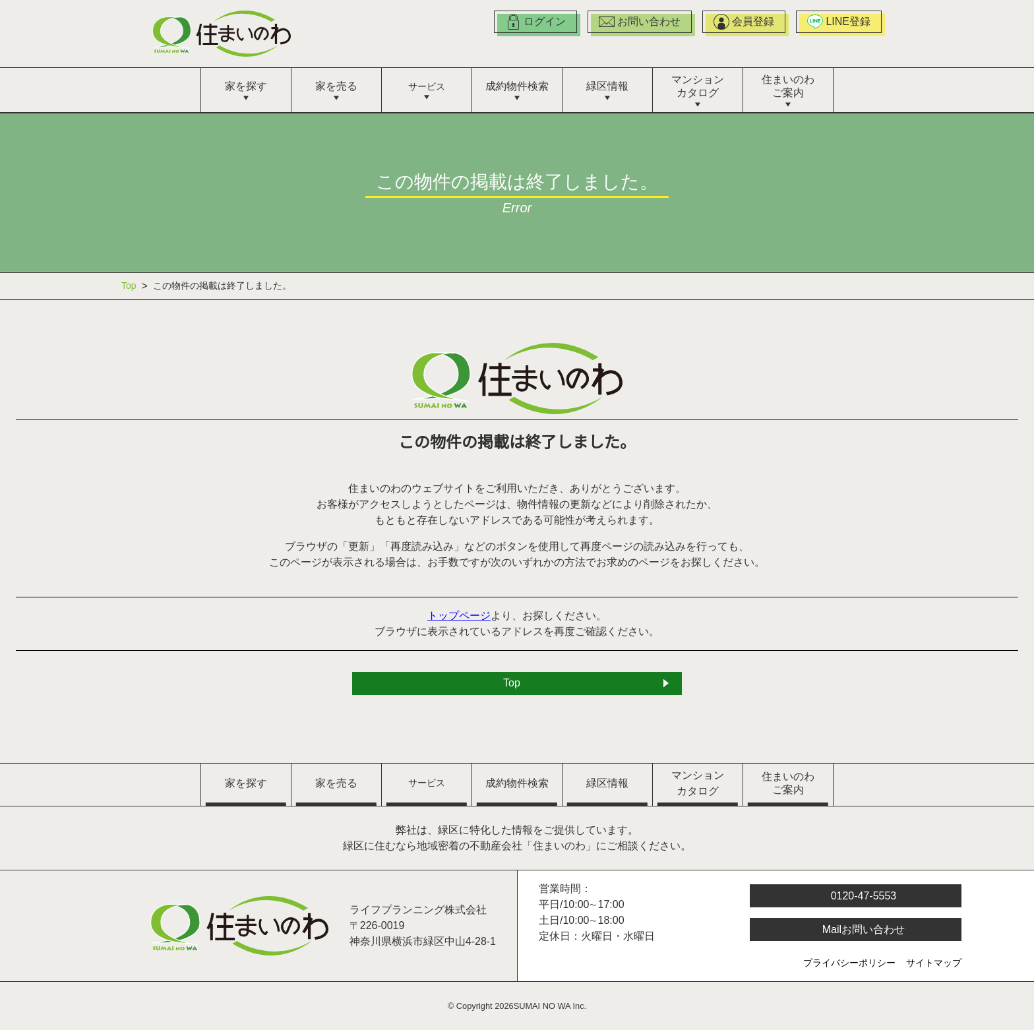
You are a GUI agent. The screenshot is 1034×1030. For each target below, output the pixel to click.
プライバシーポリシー (849, 964)
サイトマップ (933, 964)
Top (130, 286)
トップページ (459, 616)
